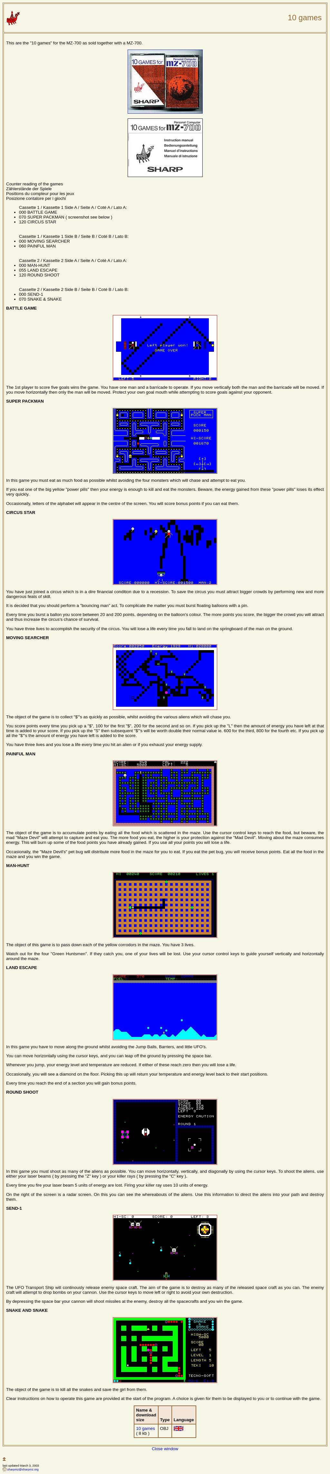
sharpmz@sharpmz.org (23, 1469)
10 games (145, 1428)
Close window (165, 1448)
